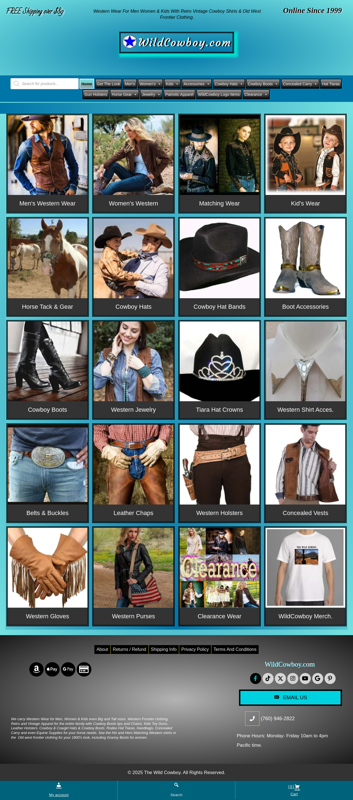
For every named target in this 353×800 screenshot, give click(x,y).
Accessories (197, 84)
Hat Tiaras (331, 84)
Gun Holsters (95, 94)
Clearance (256, 94)
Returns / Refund (129, 649)
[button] (255, 678)
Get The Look (108, 84)
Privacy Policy (195, 649)
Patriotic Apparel (179, 94)
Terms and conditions (235, 649)
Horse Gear (124, 94)
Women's (150, 84)
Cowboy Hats (229, 84)
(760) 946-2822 (278, 718)
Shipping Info (164, 649)
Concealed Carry (300, 84)
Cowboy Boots (263, 84)
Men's (130, 84)
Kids (172, 84)
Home (86, 84)
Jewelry (151, 94)
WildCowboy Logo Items (219, 94)
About (102, 649)
